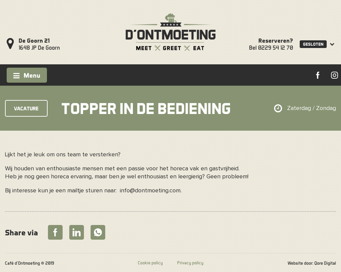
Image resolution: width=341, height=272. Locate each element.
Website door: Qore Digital (312, 263)
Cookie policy (150, 262)
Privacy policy (190, 262)
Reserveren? (275, 40)
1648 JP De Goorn (39, 44)
